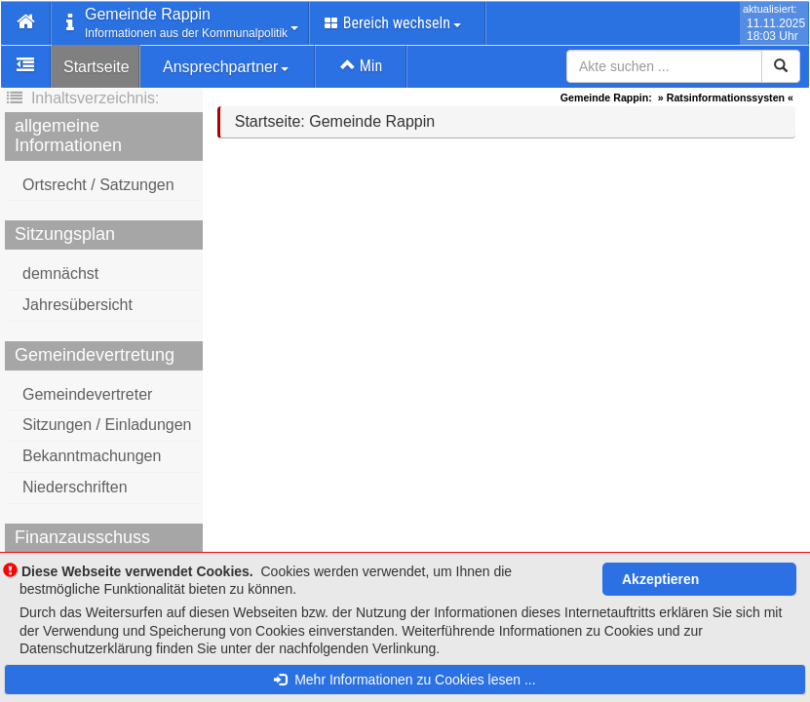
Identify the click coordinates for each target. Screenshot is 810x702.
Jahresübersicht (77, 304)
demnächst (60, 273)
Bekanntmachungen (91, 456)
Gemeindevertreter (87, 394)
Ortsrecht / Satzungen (98, 184)
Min (361, 66)
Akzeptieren (660, 579)
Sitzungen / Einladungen (106, 424)
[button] (26, 23)
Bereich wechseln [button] (393, 23)
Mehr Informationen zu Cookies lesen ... (404, 679)
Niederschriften (75, 487)
